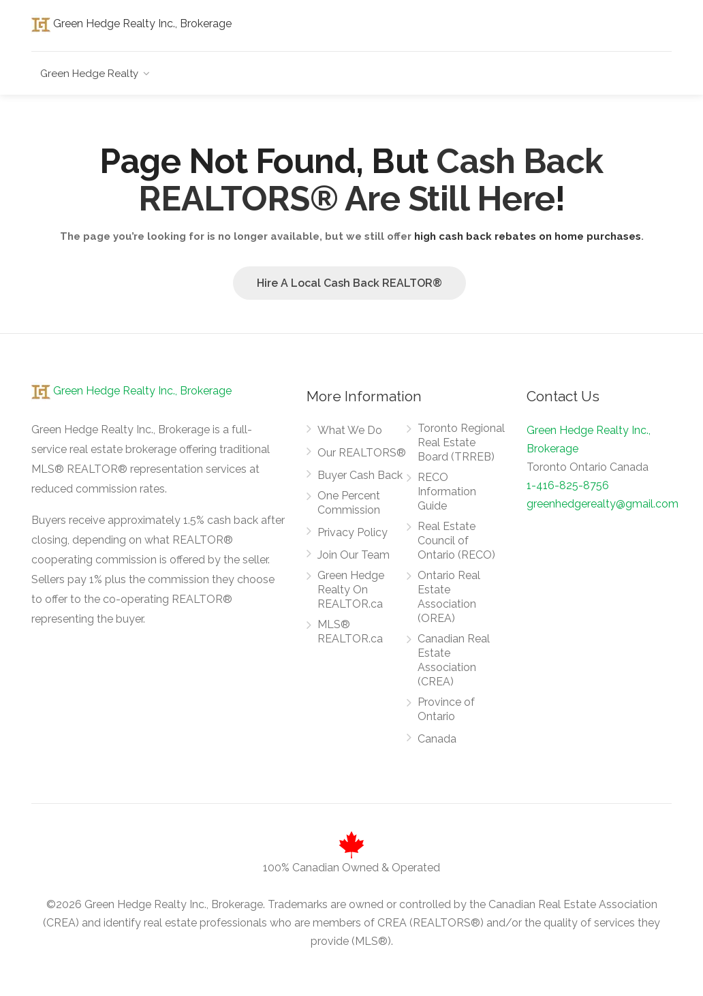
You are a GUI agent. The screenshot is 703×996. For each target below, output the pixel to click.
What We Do (349, 430)
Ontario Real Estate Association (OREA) (449, 597)
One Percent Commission (348, 502)
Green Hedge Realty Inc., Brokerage (131, 23)
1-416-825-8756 (568, 485)
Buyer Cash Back (360, 475)
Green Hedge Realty (89, 73)
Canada (437, 738)
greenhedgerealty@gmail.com (602, 503)
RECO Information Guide (447, 491)
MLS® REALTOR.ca (350, 631)
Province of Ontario (446, 709)
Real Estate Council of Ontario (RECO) (456, 540)
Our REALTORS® (361, 452)
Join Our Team (353, 554)
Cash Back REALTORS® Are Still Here (371, 180)
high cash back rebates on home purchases (527, 236)
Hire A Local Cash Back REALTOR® (349, 283)
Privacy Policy (352, 532)
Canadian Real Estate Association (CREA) (454, 660)
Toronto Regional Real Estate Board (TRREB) (461, 442)
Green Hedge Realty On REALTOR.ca (350, 589)
